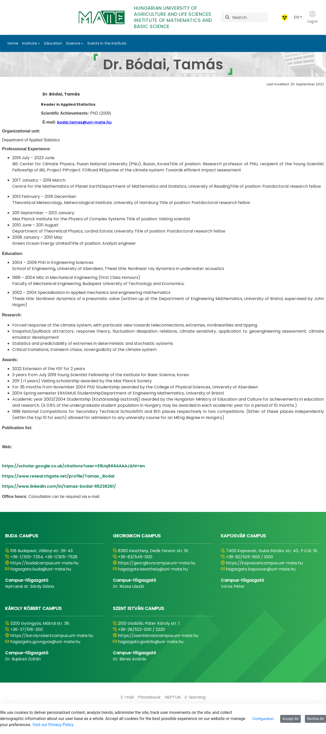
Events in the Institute (107, 43)
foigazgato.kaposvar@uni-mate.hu (260, 569)
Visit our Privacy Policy (52, 724)
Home (13, 43)
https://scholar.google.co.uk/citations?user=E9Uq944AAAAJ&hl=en (73, 466)
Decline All (315, 719)
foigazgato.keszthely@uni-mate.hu (153, 569)
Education (53, 43)
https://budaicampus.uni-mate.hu (44, 563)
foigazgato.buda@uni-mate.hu (40, 569)
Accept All (290, 719)
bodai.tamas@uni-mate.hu (84, 122)
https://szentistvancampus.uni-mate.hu (158, 635)
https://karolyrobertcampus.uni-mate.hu (51, 635)
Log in (312, 17)
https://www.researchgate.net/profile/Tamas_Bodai (58, 476)
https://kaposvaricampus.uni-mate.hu (264, 563)
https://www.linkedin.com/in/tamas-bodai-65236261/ (59, 486)
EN (298, 17)
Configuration (263, 719)
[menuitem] (127, 697)
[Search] (250, 17)
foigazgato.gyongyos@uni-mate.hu (45, 642)
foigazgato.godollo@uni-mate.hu (150, 642)
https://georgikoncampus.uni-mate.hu (156, 563)
